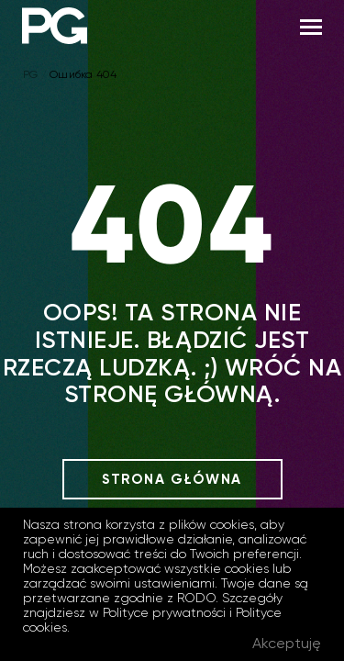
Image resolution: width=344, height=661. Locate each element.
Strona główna (172, 479)
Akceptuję (286, 643)
